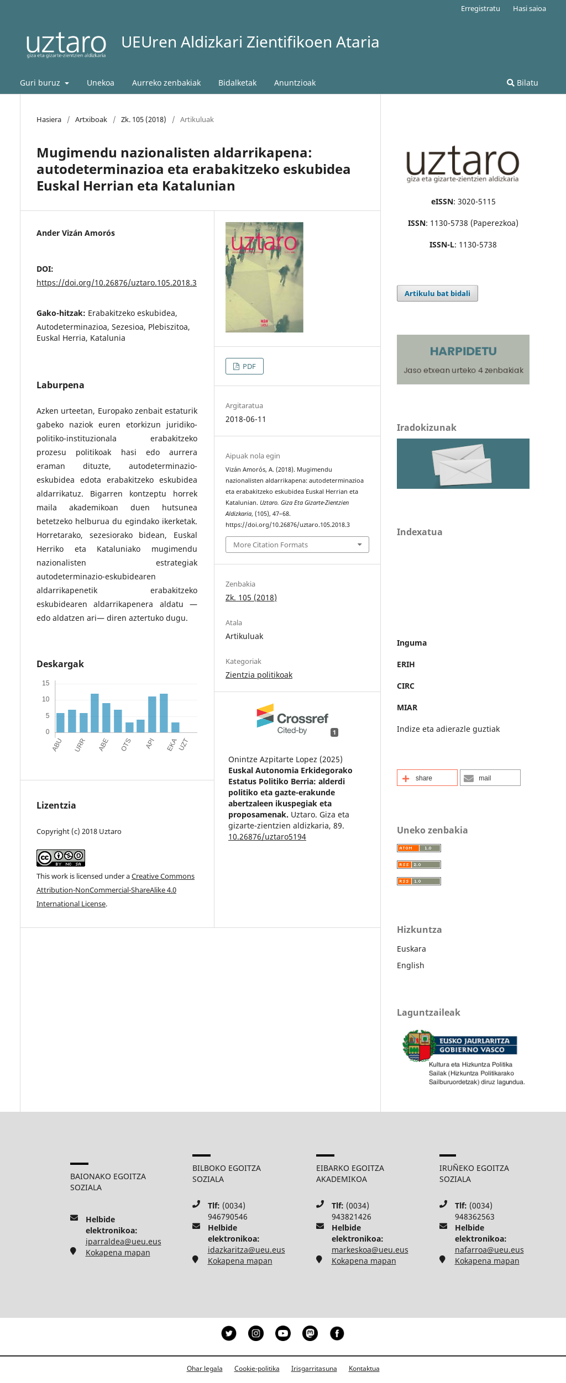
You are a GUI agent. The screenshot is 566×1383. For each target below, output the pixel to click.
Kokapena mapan (118, 1252)
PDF (248, 366)
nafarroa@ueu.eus (489, 1249)
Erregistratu (480, 8)
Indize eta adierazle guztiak (448, 729)
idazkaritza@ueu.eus (246, 1249)
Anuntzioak (295, 82)
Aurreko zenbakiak (166, 82)
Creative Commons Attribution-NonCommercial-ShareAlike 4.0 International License (115, 890)
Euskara (411, 948)
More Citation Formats (270, 545)
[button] (427, 777)
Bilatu (522, 82)
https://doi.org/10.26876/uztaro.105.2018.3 (116, 282)
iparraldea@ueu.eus (123, 1241)
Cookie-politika (257, 1368)
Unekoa (100, 82)
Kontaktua (364, 1368)
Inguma (412, 642)
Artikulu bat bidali (437, 293)
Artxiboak (91, 119)
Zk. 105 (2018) (143, 119)
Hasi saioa (529, 8)
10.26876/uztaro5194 (267, 836)
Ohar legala (205, 1368)
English (410, 965)
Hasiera (48, 119)
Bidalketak (237, 82)
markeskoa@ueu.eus (370, 1249)
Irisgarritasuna (314, 1368)
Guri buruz (41, 82)
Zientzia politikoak (259, 674)
